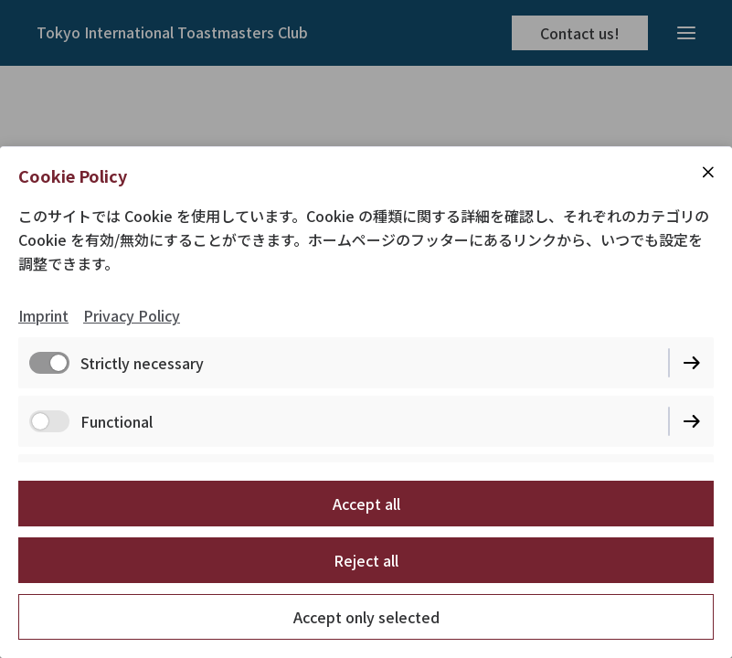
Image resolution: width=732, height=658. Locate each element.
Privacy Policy (131, 315)
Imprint (43, 315)
